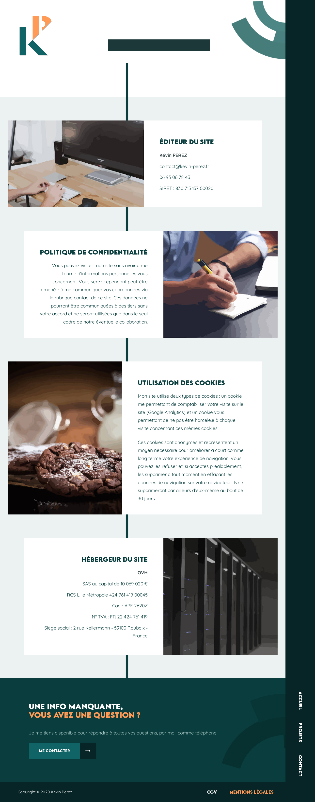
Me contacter (67, 751)
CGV (212, 792)
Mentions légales (252, 792)
